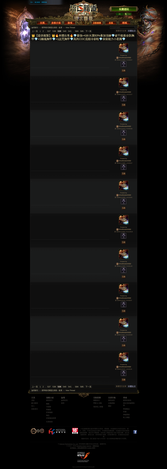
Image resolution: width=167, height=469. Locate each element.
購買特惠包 (127, 400)
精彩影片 (49, 400)
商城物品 (126, 409)
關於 (109, 406)
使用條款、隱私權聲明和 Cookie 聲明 (82, 448)
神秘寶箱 (126, 415)
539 (59, 31)
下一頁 (88, 31)
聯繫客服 (44, 2)
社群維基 (49, 422)
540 (64, 31)
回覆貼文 (132, 31)
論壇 (63, 398)
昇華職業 (49, 412)
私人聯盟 (126, 417)
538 (54, 31)
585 (82, 31)
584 (76, 31)
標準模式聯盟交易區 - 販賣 (52, 27)
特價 (124, 412)
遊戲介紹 (50, 398)
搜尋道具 (111, 400)
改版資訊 (34, 409)
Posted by (123, 55)
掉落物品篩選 (51, 418)
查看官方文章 (121, 31)
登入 (32, 2)
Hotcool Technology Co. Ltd (68, 444)
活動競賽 (97, 398)
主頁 (33, 398)
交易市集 (112, 398)
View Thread (70, 27)
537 (49, 31)
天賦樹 (48, 407)
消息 (33, 400)
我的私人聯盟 (98, 407)
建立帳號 (37, 2)
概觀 (47, 404)
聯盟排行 (96, 400)
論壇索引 (34, 27)
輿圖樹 (48, 410)
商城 (125, 398)
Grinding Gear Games (84, 446)
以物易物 (111, 403)
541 (69, 31)
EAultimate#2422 (125, 58)
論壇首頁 (64, 400)
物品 (47, 415)
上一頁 (35, 31)
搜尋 (62, 403)
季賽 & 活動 (97, 403)
